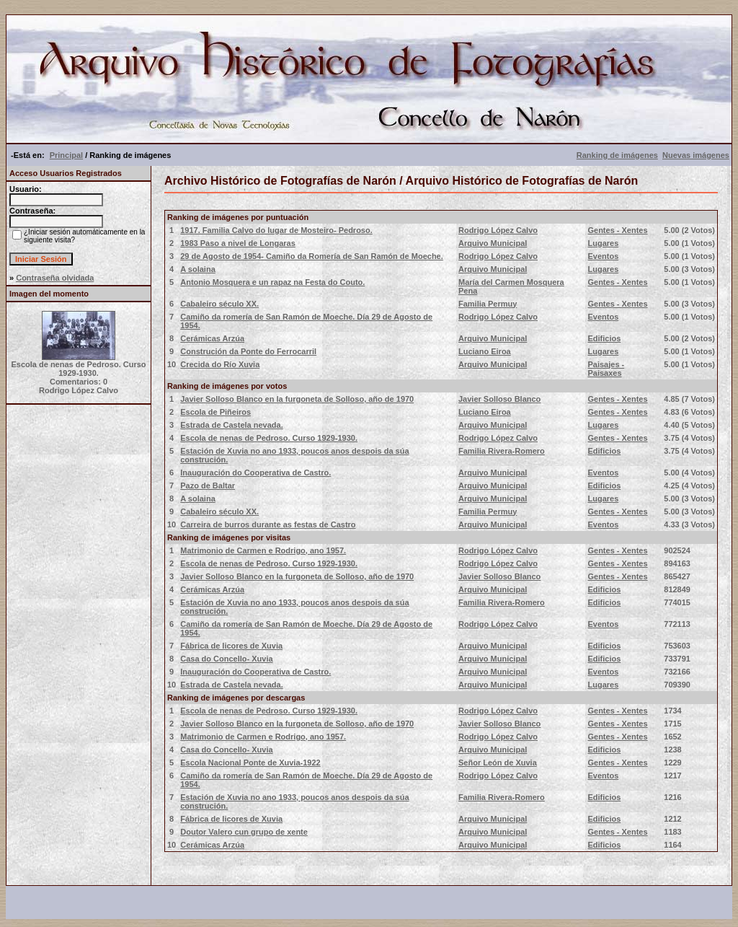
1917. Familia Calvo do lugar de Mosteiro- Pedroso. (276, 230)
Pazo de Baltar (207, 485)
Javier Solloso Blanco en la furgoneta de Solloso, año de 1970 (297, 399)
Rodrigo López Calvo (498, 230)
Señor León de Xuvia (497, 762)
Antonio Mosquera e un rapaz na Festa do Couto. (272, 282)
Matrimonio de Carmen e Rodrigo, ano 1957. (263, 550)
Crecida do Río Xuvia (219, 364)
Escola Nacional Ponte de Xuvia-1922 (250, 762)
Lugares (602, 243)
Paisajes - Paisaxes (605, 368)
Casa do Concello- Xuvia (226, 658)
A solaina (197, 269)
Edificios (604, 338)
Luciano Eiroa (484, 351)
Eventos (602, 256)
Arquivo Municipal (492, 243)
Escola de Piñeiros (215, 412)
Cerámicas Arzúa (212, 338)
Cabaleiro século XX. (219, 303)
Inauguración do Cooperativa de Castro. (255, 472)
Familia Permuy (487, 303)
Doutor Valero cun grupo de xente (244, 831)
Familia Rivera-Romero (501, 451)
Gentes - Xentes (617, 230)
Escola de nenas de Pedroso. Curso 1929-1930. (268, 438)
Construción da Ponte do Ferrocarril (248, 351)
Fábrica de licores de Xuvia (231, 645)
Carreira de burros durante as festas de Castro (267, 524)
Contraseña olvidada (55, 277)
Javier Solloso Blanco (499, 399)
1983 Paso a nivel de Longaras (237, 243)
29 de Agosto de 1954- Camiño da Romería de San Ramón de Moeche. (311, 256)
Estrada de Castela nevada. (231, 425)
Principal (66, 155)
